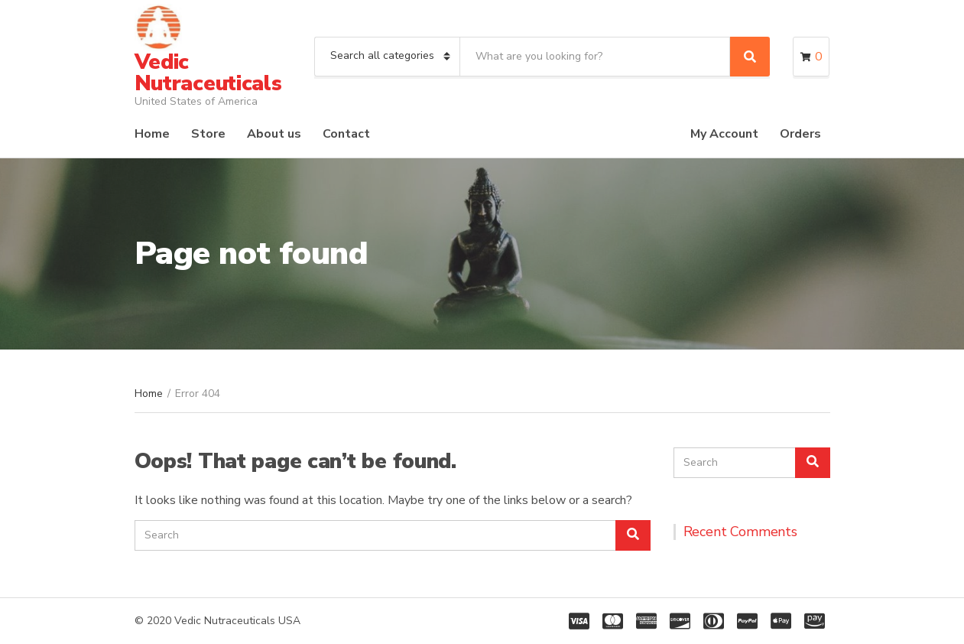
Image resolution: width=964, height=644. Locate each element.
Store (208, 133)
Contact (346, 133)
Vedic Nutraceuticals (208, 72)
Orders (800, 133)
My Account (724, 133)
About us (274, 133)
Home (152, 133)
